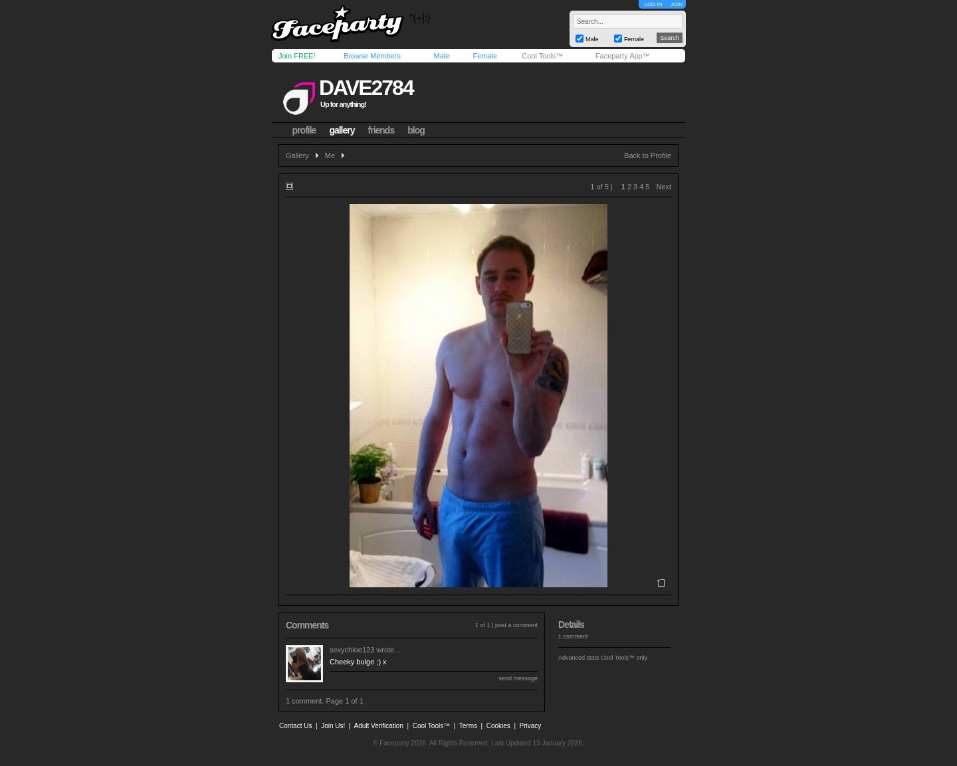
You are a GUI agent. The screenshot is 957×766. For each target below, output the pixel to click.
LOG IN (653, 4)
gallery (341, 130)
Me (330, 155)
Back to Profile (647, 155)
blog (416, 130)
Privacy (531, 725)
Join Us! (333, 725)
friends (381, 130)
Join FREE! (297, 56)
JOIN (677, 4)
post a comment (516, 625)
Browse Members (372, 56)
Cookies (498, 725)
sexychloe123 (352, 650)
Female (485, 56)
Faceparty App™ (622, 56)
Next (663, 187)
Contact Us (295, 725)
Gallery (297, 155)
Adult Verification (378, 725)
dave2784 (366, 88)
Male (441, 56)
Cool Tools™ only (624, 657)
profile (304, 130)
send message (518, 678)
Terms (468, 725)
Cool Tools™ (542, 56)
